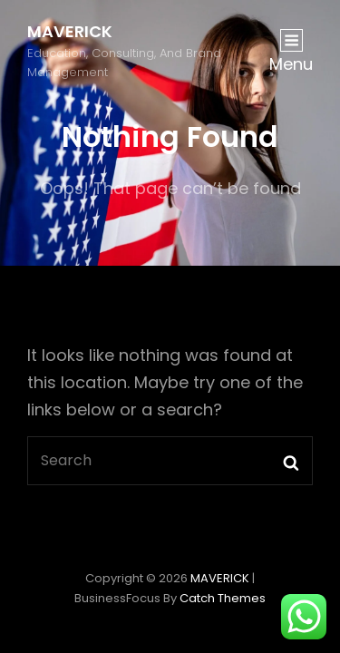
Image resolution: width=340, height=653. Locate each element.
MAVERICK (69, 31)
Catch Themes (223, 598)
